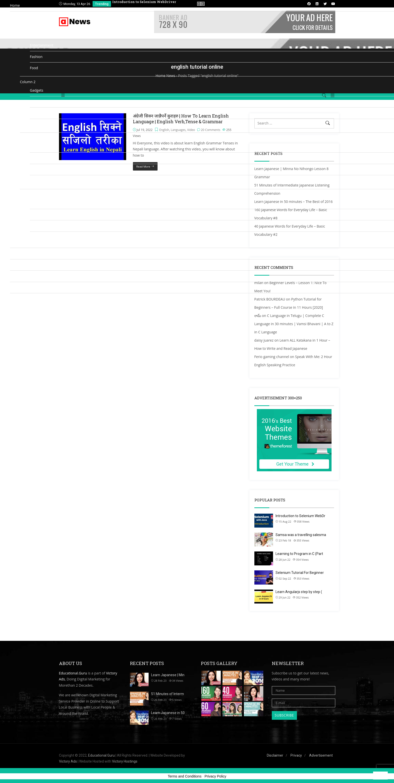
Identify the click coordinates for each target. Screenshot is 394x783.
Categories (18, 16)
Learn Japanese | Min (167, 675)
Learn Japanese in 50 (168, 713)
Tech (34, 214)
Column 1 (28, 25)
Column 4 (28, 194)
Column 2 (28, 81)
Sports (35, 203)
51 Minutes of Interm (167, 694)
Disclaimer (275, 755)
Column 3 (28, 138)
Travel (35, 225)
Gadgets (36, 90)
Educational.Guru (73, 673)
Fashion (36, 56)
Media (15, 253)
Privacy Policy (215, 776)
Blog (13, 276)
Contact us (18, 298)
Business (37, 34)
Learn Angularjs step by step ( (299, 592)
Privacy (296, 755)
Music (34, 158)
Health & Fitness (43, 113)
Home (15, 5)
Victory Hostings (124, 761)
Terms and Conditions (184, 776)
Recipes (36, 180)
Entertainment (41, 45)
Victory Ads (68, 761)
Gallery (35, 101)
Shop (14, 287)
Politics (35, 169)
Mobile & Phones (43, 146)
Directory (17, 264)
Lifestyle (36, 124)
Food (34, 67)
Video (34, 237)
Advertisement (321, 755)
